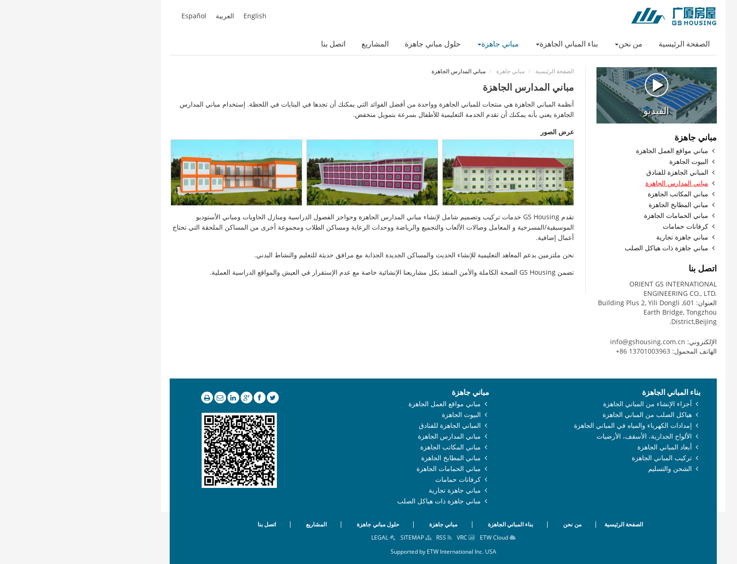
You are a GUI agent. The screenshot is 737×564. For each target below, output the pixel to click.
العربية (150, 16)
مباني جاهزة (436, 71)
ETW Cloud (423, 537)
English (180, 16)
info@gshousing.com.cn (573, 341)
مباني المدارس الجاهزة (602, 183)
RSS (369, 537)
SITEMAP (341, 537)
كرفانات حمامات (611, 227)
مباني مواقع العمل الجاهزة (597, 151)
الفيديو (582, 94)
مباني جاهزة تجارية (607, 237)
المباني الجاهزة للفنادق (603, 173)
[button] (553, 45)
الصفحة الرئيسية (480, 71)
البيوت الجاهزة (614, 162)
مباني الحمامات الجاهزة (601, 216)
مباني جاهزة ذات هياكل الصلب (592, 248)
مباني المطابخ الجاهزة (604, 205)
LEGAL (309, 537)
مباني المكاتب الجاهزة (603, 194)
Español (119, 16)
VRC (391, 537)
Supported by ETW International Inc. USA (369, 552)
